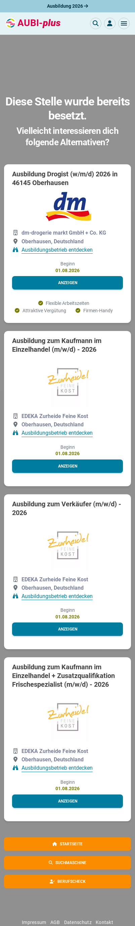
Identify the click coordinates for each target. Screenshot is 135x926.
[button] (124, 23)
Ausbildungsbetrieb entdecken (57, 250)
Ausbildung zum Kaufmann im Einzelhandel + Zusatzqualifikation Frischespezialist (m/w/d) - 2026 (63, 675)
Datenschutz (78, 922)
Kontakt (104, 922)
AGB (55, 922)
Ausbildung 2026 (67, 6)
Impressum (34, 922)
